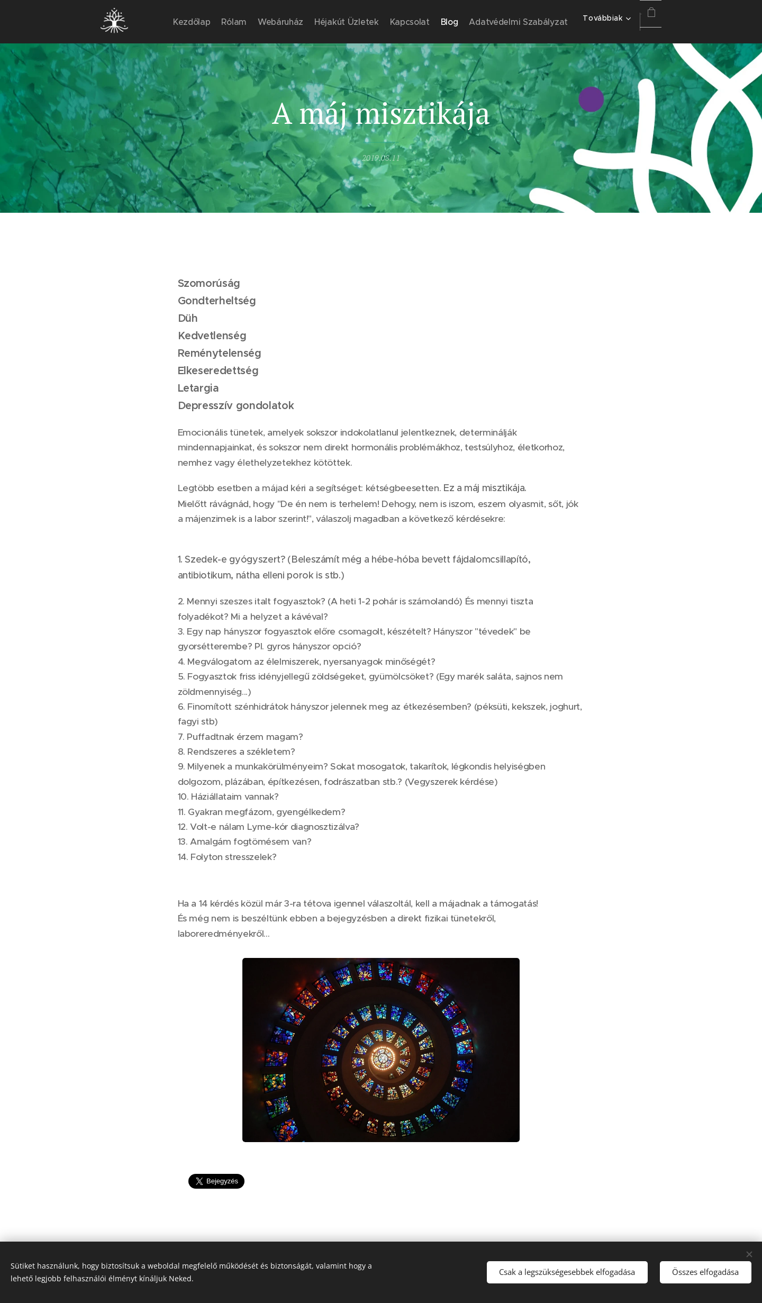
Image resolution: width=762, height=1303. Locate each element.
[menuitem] (237, 21)
